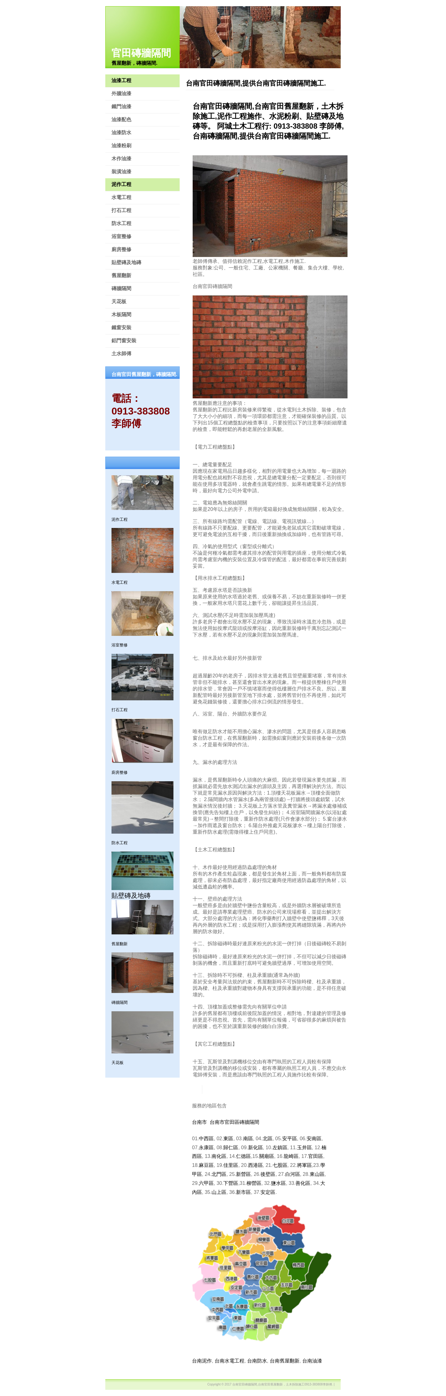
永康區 (206, 1147)
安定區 (267, 1192)
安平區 (289, 1138)
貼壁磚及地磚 (126, 262)
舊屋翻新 (121, 275)
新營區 (243, 1174)
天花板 (119, 301)
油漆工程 (121, 80)
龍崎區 (291, 1156)
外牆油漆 (121, 93)
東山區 (317, 1174)
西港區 (255, 1165)
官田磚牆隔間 (141, 53)
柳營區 (254, 1183)
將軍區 (304, 1165)
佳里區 (230, 1165)
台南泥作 (202, 1360)
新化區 (255, 1147)
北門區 (219, 1174)
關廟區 (266, 1156)
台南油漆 (312, 1360)
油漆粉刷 (121, 145)
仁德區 (243, 1156)
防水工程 (121, 223)
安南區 (314, 1138)
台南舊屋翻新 (285, 1360)
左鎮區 (280, 1147)
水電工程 (121, 197)
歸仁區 (230, 1147)
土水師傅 (121, 353)
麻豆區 (206, 1165)
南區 (248, 1138)
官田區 (315, 1156)
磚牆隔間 (121, 288)
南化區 (219, 1156)
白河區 (292, 1174)
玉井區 (304, 1147)
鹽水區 (278, 1183)
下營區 (230, 1183)
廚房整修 (121, 249)
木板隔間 (121, 314)
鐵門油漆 (121, 106)
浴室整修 (121, 236)
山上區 (219, 1192)
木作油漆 (121, 158)
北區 (268, 1138)
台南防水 (257, 1360)
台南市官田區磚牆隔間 (234, 1122)
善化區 (302, 1183)
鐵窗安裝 (121, 327)
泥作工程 (121, 184)
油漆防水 (121, 132)
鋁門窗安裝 (124, 340)
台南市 (199, 1122)
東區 (228, 1138)
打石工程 (121, 210)
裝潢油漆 (121, 171)
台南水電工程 (229, 1360)
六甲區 (206, 1183)
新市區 (243, 1192)
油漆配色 (121, 119)
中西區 (206, 1138)
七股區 (280, 1165)
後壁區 (267, 1174)
